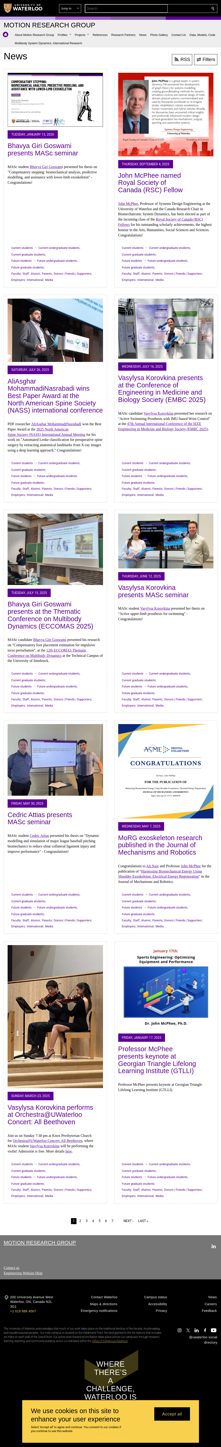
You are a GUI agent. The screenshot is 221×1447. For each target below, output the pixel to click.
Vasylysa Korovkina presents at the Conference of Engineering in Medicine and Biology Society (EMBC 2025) (162, 388)
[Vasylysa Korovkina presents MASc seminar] (166, 541)
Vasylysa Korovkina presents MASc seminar (153, 591)
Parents (47, 273)
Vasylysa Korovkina (158, 413)
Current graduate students (28, 254)
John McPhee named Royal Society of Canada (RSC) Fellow (150, 183)
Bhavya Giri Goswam (46, 167)
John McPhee (128, 204)
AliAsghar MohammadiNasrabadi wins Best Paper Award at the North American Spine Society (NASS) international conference (55, 396)
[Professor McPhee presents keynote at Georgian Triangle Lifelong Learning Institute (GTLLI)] (166, 987)
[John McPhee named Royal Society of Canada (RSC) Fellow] (166, 114)
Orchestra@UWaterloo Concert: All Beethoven (48, 1141)
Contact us (11, 1268)
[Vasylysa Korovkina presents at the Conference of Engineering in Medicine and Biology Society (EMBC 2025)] (166, 329)
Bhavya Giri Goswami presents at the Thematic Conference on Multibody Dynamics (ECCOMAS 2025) (50, 615)
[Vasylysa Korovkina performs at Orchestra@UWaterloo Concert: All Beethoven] (55, 1016)
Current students (22, 248)
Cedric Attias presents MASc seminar (40, 818)
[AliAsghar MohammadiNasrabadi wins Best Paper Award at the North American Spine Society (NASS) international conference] (55, 330)
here (68, 1151)
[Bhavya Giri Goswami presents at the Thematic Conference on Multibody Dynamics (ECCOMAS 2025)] (55, 549)
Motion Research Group (40, 1243)
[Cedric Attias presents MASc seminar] (55, 759)
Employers (18, 280)
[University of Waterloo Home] (23, 8)
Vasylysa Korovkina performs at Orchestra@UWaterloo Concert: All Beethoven (50, 1115)
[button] (179, 8)
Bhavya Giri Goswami (49, 640)
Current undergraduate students (59, 248)
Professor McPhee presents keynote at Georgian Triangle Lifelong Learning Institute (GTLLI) (157, 1059)
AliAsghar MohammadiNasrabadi (56, 424)
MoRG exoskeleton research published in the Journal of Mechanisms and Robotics (160, 845)
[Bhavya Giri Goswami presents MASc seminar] (55, 100)
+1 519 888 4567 (23, 1311)
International (35, 280)
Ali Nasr (152, 866)
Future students (21, 260)
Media (49, 280)
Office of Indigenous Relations (110, 1341)
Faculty (16, 273)
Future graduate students (27, 267)
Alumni (35, 273)
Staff (26, 273)
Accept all (172, 1414)
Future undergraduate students (57, 260)
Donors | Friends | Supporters (72, 273)
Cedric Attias (39, 836)
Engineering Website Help (23, 1273)
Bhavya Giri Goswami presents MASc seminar (43, 149)
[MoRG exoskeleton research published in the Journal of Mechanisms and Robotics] (166, 771)
